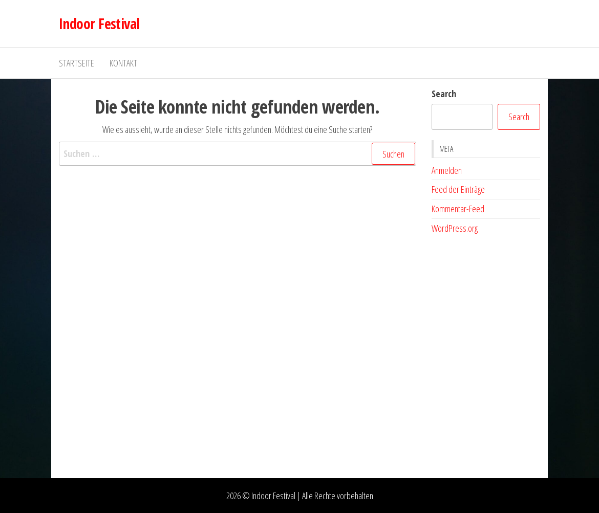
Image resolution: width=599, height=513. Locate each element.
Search (444, 93)
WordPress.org (455, 228)
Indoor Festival (99, 23)
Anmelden (447, 170)
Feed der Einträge (458, 189)
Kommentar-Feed (458, 209)
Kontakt (123, 63)
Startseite (76, 63)
